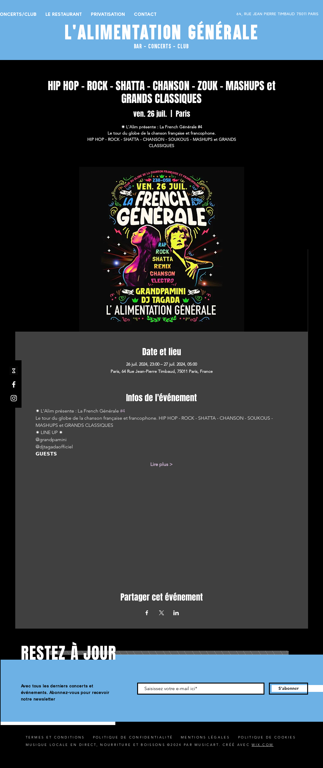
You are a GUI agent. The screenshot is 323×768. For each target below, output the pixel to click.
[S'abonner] (288, 689)
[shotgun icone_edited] (14, 371)
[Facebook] (14, 384)
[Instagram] (14, 398)
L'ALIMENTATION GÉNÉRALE (162, 32)
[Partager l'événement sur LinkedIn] (176, 612)
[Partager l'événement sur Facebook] (147, 612)
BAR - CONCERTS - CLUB (161, 46)
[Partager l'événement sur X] (161, 612)
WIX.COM (262, 745)
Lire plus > (161, 464)
